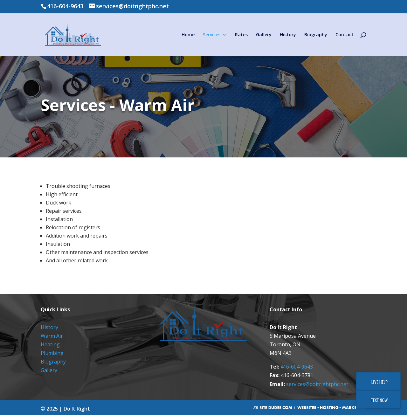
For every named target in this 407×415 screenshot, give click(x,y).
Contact (344, 35)
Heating (50, 344)
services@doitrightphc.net (317, 384)
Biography (315, 35)
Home (188, 35)
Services (211, 35)
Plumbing (52, 352)
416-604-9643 (296, 366)
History (288, 35)
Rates (241, 35)
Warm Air (52, 335)
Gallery (264, 35)
